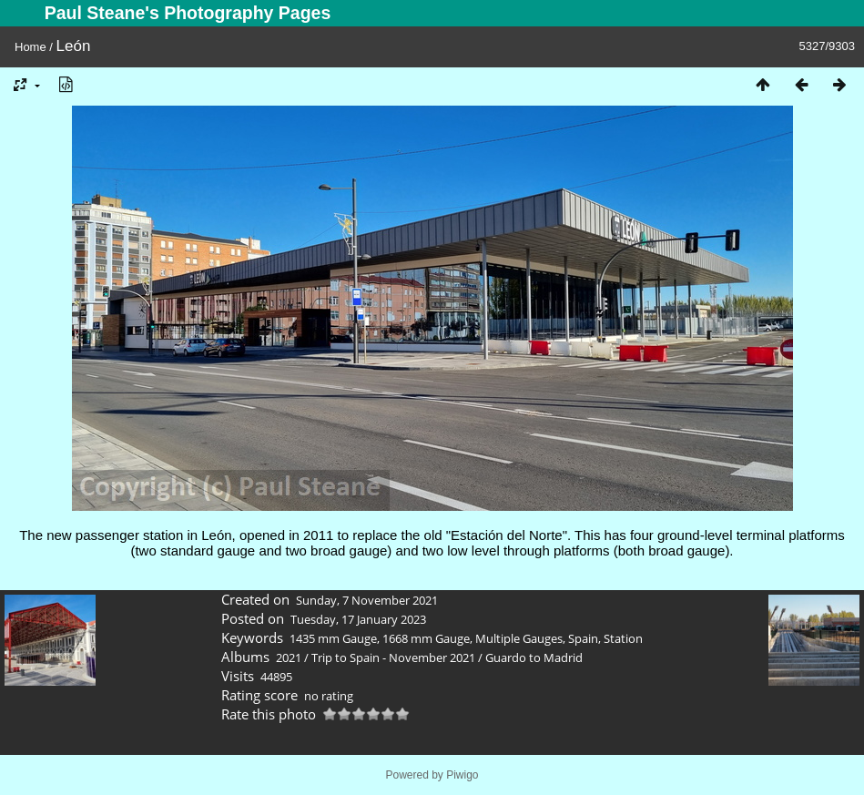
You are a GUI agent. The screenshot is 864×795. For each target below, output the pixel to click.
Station (623, 638)
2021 (288, 657)
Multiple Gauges (519, 638)
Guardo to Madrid (534, 657)
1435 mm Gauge (333, 638)
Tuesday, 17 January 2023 (358, 619)
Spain (583, 638)
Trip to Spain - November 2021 (393, 657)
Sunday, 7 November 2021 (367, 600)
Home (30, 47)
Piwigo (462, 775)
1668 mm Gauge (426, 638)
